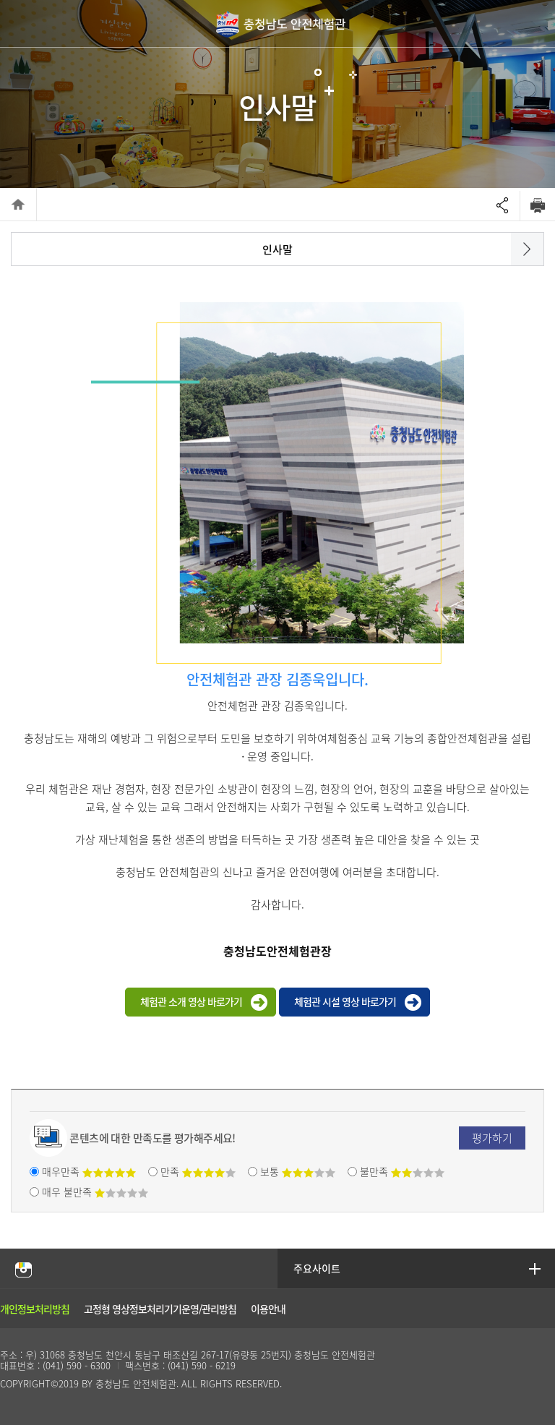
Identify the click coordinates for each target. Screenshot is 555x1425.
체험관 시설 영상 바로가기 (345, 1001)
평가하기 (492, 1138)
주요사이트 (317, 1268)
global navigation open (535, 23)
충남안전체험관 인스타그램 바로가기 (23, 1269)
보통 (297, 1171)
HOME (18, 204)
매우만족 (89, 1171)
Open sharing (502, 206)
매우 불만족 (95, 1191)
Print (537, 205)
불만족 (402, 1171)
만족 (198, 1171)
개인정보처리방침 (34, 1308)
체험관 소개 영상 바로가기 (191, 1001)
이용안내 (268, 1308)
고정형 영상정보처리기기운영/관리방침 (160, 1308)
